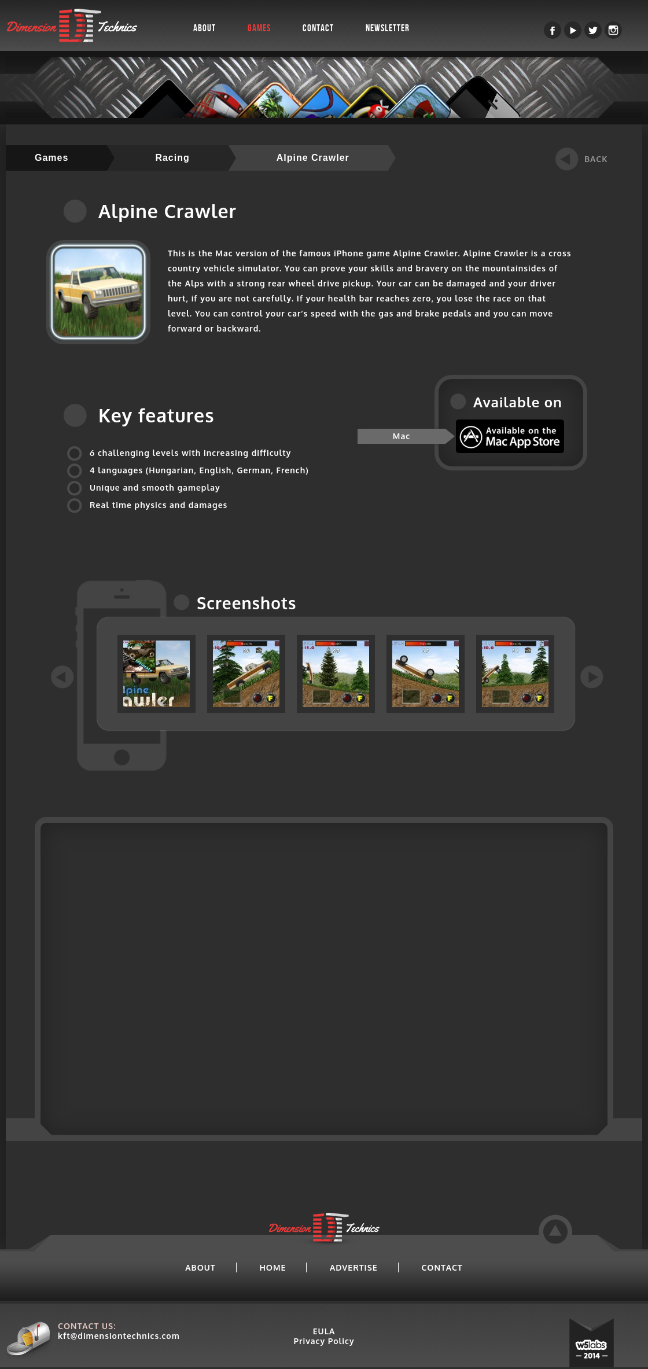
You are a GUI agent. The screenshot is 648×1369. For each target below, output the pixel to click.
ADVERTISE (354, 1267)
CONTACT (441, 1267)
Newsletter (388, 28)
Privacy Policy (323, 1341)
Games (259, 28)
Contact (318, 28)
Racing (172, 158)
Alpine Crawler (313, 158)
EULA (324, 1331)
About (204, 28)
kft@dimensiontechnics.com (119, 1336)
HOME (272, 1267)
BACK (596, 159)
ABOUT (200, 1267)
